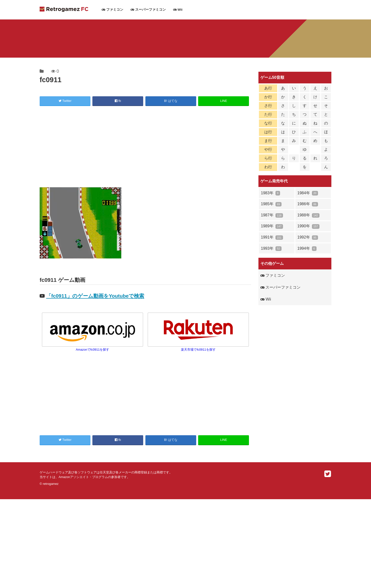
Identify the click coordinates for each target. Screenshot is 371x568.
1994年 (307, 248)
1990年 (308, 226)
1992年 (307, 237)
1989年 (272, 226)
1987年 (272, 215)
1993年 (271, 248)
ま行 (268, 141)
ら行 (268, 158)
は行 (268, 132)
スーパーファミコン (148, 9)
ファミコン (112, 9)
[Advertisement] (145, 147)
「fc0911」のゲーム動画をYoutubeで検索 (95, 296)
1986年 (307, 204)
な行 (268, 123)
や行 (268, 149)
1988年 (308, 215)
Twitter (65, 101)
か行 (268, 97)
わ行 (268, 167)
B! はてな (170, 101)
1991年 (272, 237)
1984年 (307, 193)
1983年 (270, 193)
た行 (268, 114)
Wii (178, 9)
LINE (223, 101)
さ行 (268, 106)
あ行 (268, 88)
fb (118, 101)
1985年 (271, 204)
